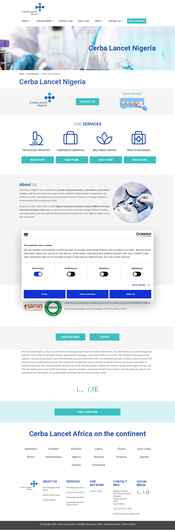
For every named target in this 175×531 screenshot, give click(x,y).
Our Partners (70, 338)
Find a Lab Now (136, 22)
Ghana (121, 450)
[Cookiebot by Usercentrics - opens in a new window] (138, 234)
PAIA (99, 525)
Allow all (130, 294)
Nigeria (76, 458)
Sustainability (49, 501)
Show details (139, 285)
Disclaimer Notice (112, 525)
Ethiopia (76, 450)
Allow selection (87, 294)
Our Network (44, 22)
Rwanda (99, 458)
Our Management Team (51, 489)
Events (104, 338)
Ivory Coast (144, 450)
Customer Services (75, 493)
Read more (37, 161)
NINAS (123, 310)
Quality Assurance (51, 496)
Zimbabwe (98, 466)
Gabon (99, 450)
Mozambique (53, 458)
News (98, 22)
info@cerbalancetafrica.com (126, 514)
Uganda (144, 458)
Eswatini (53, 450)
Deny (44, 294)
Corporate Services (75, 498)
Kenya (31, 458)
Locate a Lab (66, 22)
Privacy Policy (129, 525)
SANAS (109, 310)
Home (21, 74)
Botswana (31, 450)
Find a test (84, 22)
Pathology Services (75, 488)
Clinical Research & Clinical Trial (75, 504)
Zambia (76, 466)
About (25, 22)
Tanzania (121, 458)
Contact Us (114, 22)
